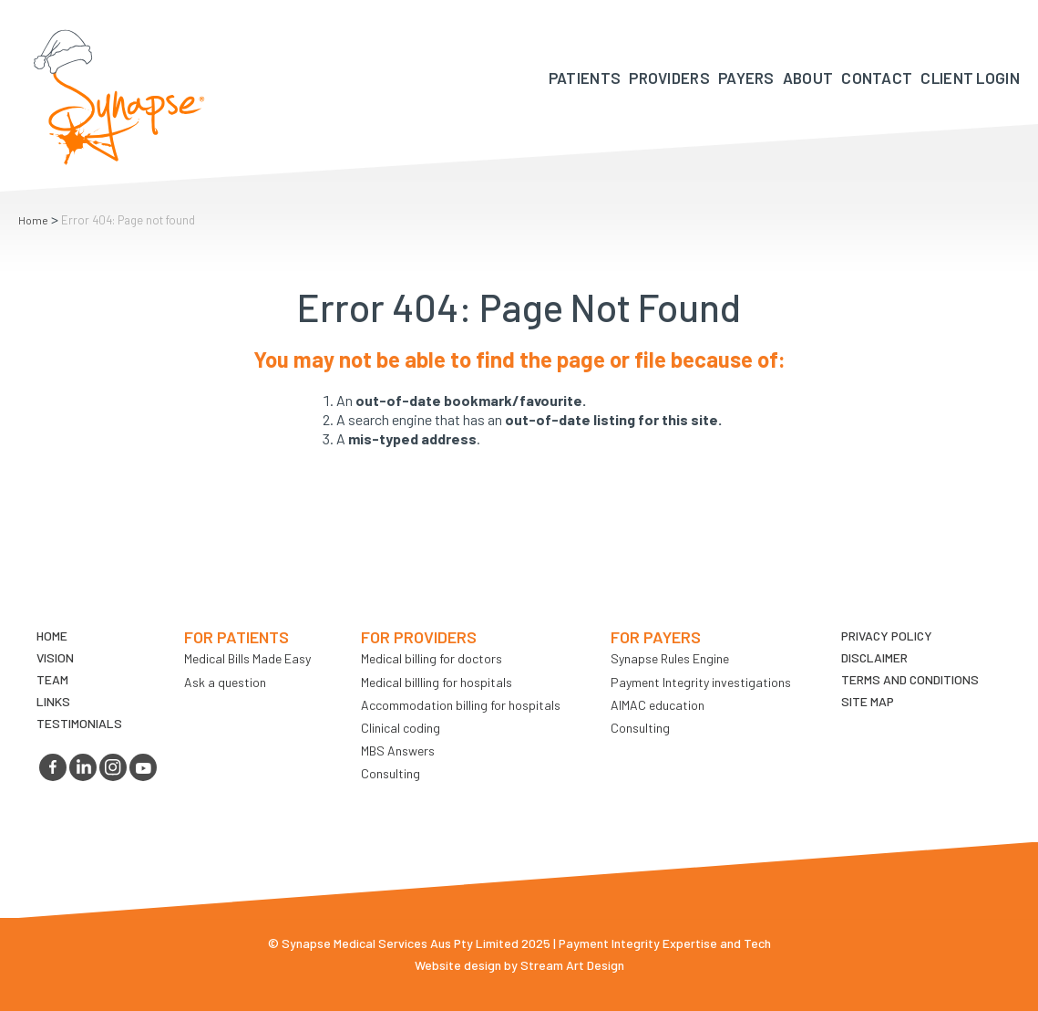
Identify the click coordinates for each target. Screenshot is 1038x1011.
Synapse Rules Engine (670, 658)
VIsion (55, 657)
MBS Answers (398, 750)
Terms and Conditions (910, 679)
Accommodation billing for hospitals (460, 705)
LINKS (53, 701)
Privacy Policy (886, 635)
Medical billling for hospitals (436, 682)
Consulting (390, 773)
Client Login (970, 77)
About (808, 77)
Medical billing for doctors (431, 658)
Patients (585, 77)
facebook (53, 767)
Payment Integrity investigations (701, 682)
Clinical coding (400, 727)
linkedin (83, 767)
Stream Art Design (572, 965)
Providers (669, 77)
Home (33, 220)
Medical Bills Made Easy (247, 658)
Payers (746, 77)
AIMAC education (657, 705)
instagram (113, 767)
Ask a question (225, 682)
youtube (143, 767)
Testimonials (79, 723)
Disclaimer (874, 657)
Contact (876, 77)
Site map (867, 701)
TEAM (52, 679)
